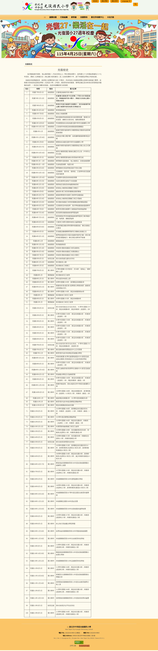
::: (22, 2)
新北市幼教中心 (97, 18)
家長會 (74, 18)
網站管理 (115, 2)
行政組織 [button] (64, 18)
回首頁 (95, 2)
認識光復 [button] (53, 18)
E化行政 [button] (110, 18)
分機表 (77, 633)
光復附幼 (83, 18)
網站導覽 (105, 2)
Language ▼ (126, 2)
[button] (2, 22)
